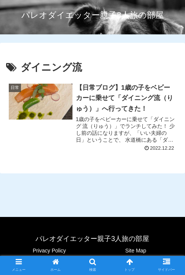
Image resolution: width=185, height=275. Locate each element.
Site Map (135, 250)
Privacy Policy (49, 250)
